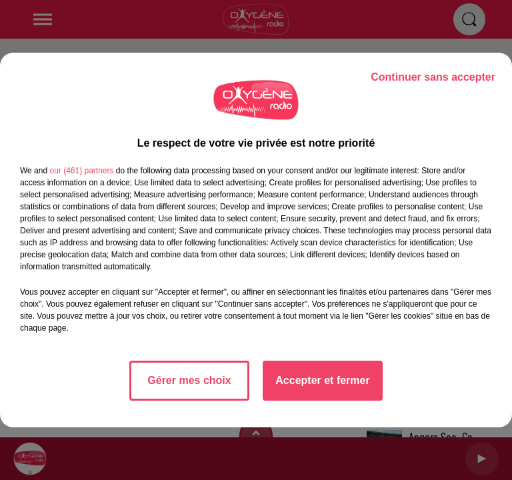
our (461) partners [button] (81, 170)
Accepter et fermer (322, 380)
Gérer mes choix (189, 380)
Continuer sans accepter (433, 77)
